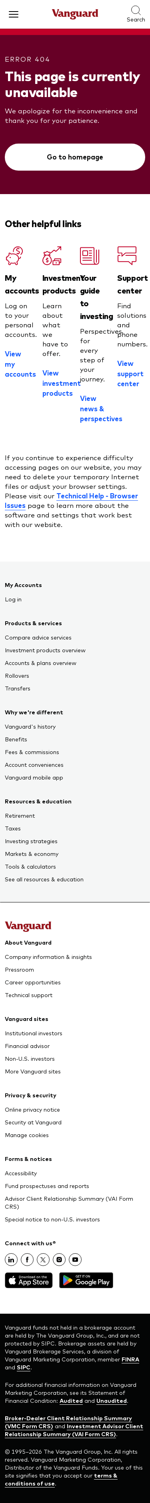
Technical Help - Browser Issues (71, 500)
